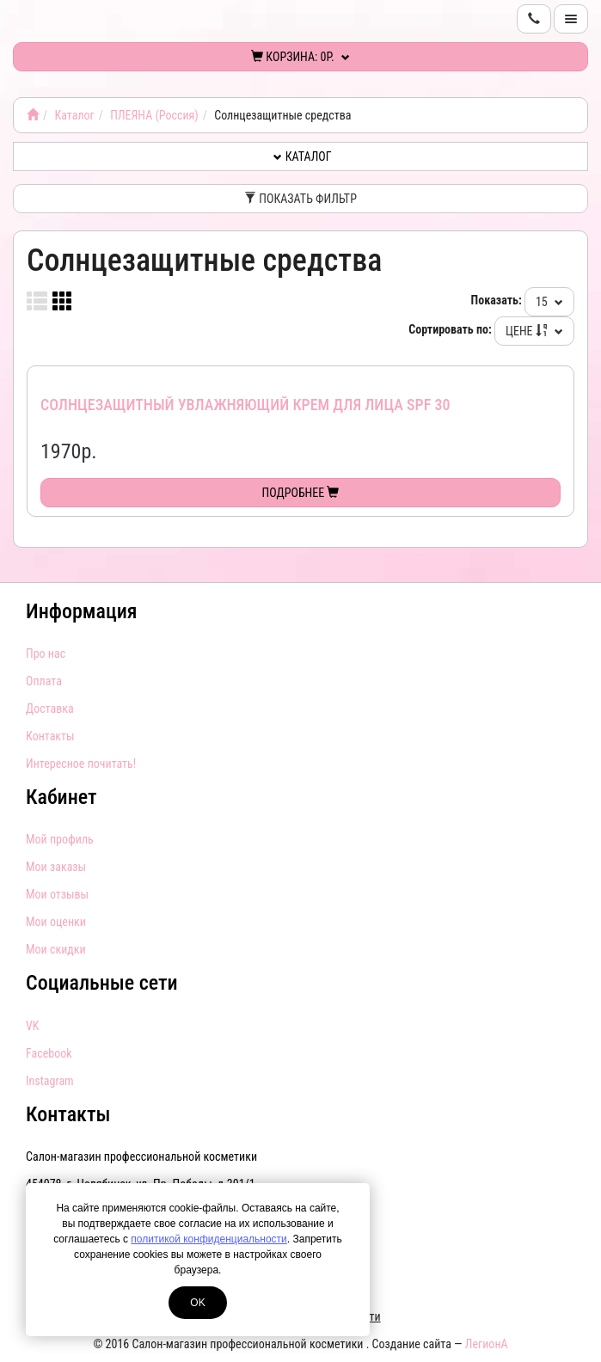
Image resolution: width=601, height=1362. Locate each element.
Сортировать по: (450, 329)
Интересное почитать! (81, 763)
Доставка (50, 708)
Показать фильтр (300, 199)
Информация (82, 611)
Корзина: (300, 57)
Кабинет (61, 797)
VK (32, 1026)
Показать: (496, 300)
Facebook (49, 1053)
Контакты (50, 736)
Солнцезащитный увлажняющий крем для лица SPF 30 (245, 405)
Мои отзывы (57, 894)
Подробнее (301, 493)
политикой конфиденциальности (208, 1239)
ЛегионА (486, 1344)
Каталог (74, 115)
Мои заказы (56, 867)
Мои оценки (56, 922)
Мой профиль (60, 839)
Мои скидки (56, 949)
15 (549, 302)
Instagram (50, 1081)
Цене (534, 331)
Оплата (44, 681)
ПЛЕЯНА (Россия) (154, 115)
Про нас (45, 653)
